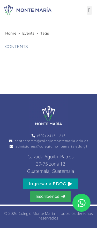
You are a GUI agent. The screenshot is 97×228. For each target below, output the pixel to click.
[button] (89, 10)
